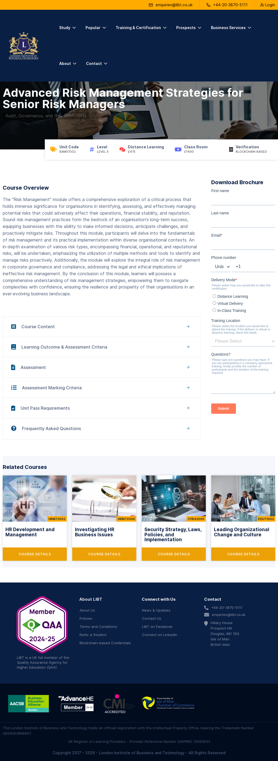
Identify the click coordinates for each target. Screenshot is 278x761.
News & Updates (156, 610)
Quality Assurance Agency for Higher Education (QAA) (42, 664)
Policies (86, 618)
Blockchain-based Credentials (105, 643)
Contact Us (151, 618)
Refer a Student (93, 634)
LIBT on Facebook (157, 626)
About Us (87, 610)
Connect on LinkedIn (159, 634)
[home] (24, 45)
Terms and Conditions (98, 626)
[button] (68, 28)
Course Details (35, 554)
